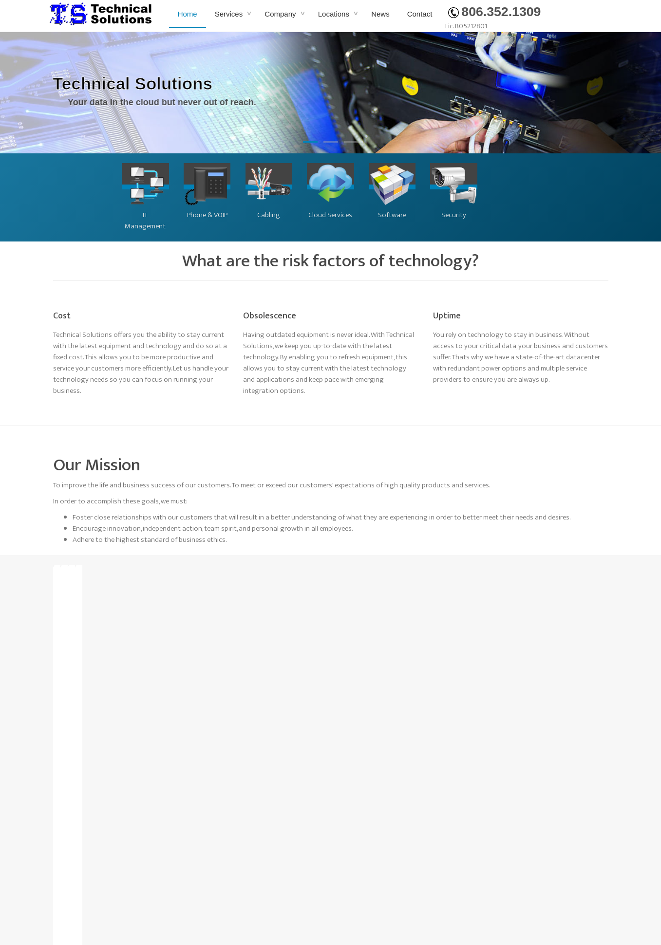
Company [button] (281, 14)
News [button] (380, 14)
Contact (420, 14)
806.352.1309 (494, 11)
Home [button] (187, 14)
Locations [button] (334, 14)
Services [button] (230, 14)
